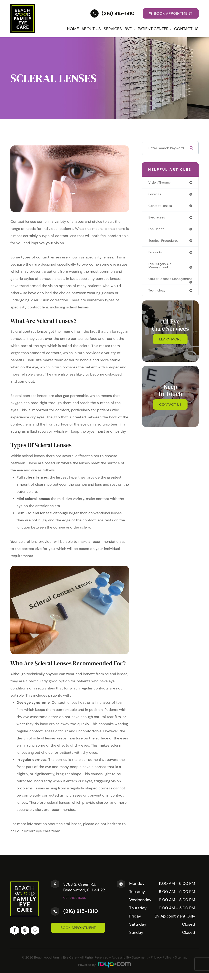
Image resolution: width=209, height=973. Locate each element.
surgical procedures (164, 241)
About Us (91, 29)
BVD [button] (130, 29)
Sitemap (181, 957)
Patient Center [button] (154, 29)
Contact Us (186, 29)
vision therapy (160, 182)
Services (113, 29)
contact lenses (161, 206)
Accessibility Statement (130, 957)
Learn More (170, 345)
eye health (157, 230)
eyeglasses (157, 218)
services (155, 194)
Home (73, 29)
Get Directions (74, 898)
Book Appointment (78, 927)
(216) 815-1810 (80, 911)
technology (157, 296)
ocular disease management (160, 283)
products (155, 254)
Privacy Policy (161, 957)
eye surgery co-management (161, 267)
